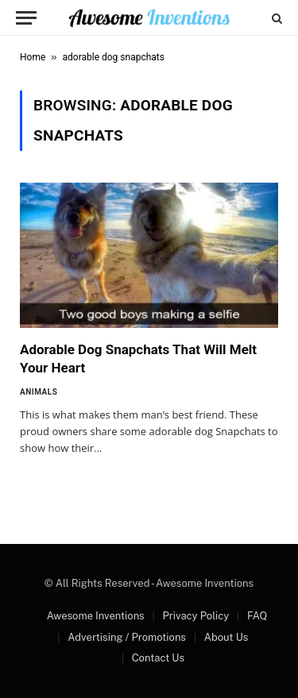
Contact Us (158, 658)
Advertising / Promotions (127, 637)
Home (32, 57)
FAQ (257, 616)
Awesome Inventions (96, 616)
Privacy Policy (195, 616)
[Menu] (26, 18)
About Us (226, 637)
